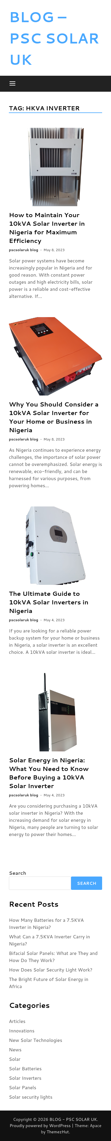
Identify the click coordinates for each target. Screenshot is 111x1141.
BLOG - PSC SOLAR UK (73, 1119)
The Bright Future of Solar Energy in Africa (49, 983)
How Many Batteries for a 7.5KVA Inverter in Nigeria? (46, 923)
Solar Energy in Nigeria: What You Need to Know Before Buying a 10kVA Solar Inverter (49, 773)
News (15, 1049)
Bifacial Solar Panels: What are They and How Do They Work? (53, 957)
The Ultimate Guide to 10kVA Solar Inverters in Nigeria (49, 602)
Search (17, 872)
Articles (17, 1021)
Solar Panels (22, 1087)
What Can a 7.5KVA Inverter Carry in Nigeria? (49, 940)
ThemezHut (58, 1132)
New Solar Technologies (35, 1040)
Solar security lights (30, 1096)
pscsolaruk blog (23, 249)
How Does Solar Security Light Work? (50, 969)
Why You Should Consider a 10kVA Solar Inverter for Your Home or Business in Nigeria (54, 417)
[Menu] (12, 84)
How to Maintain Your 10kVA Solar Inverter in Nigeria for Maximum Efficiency (47, 227)
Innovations (21, 1030)
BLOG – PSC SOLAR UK (54, 38)
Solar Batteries (25, 1068)
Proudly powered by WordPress (40, 1126)
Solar (14, 1059)
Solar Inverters (25, 1077)
